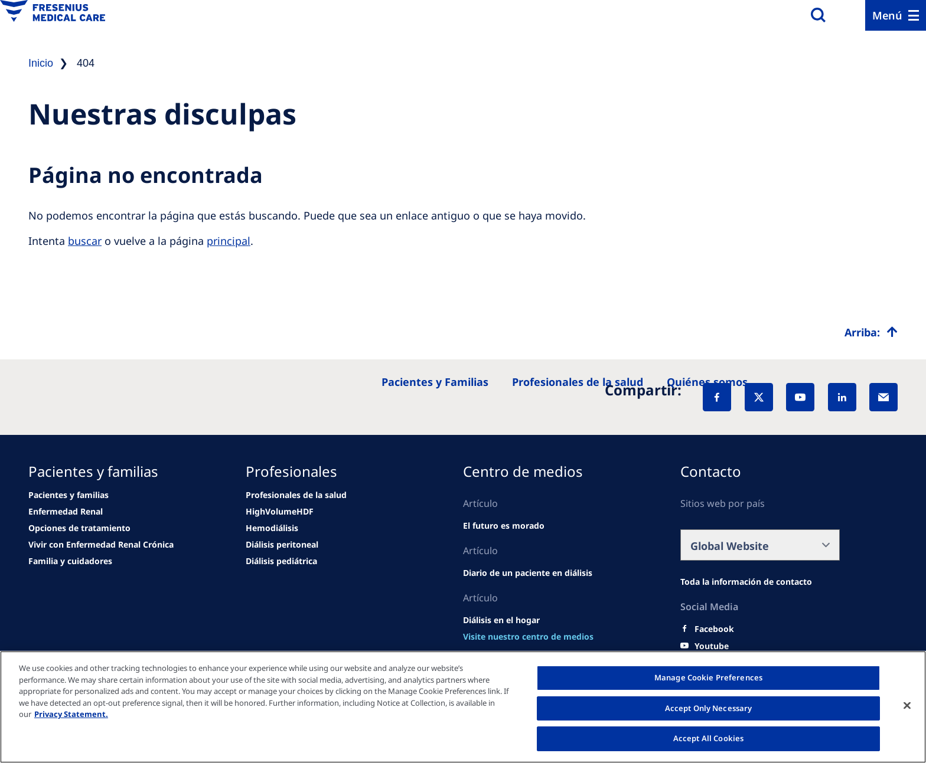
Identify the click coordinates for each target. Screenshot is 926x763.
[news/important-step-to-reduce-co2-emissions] (65, 512)
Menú (887, 15)
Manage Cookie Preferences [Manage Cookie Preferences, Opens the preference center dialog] (708, 677)
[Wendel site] (68, 495)
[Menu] (895, 15)
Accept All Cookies (708, 738)
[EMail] (883, 397)
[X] (759, 397)
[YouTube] (800, 397)
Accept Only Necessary (708, 708)
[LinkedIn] (842, 397)
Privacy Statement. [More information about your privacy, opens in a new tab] (71, 714)
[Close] (907, 706)
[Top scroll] (871, 332)
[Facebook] (717, 397)
